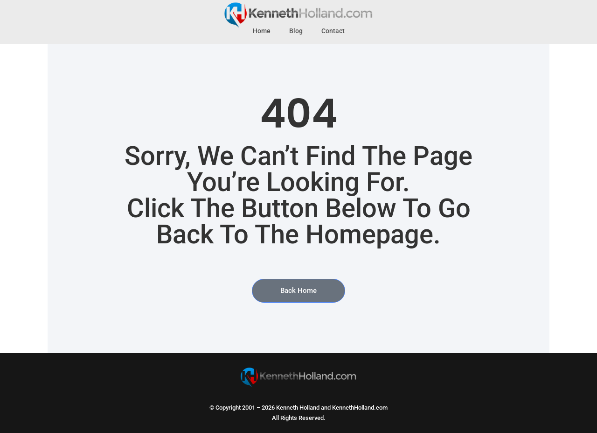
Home (262, 31)
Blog (296, 31)
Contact (333, 31)
